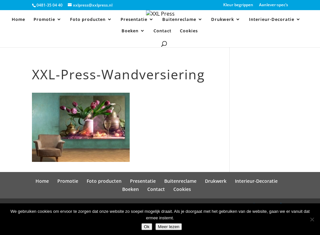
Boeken (130, 31)
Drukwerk (222, 19)
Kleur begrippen (238, 5)
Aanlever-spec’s (273, 5)
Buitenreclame (179, 19)
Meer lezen (169, 226)
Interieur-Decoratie (271, 19)
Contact (162, 31)
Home (18, 19)
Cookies (189, 31)
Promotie (44, 19)
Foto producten (88, 19)
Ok (147, 226)
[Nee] (312, 219)
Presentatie (134, 19)
